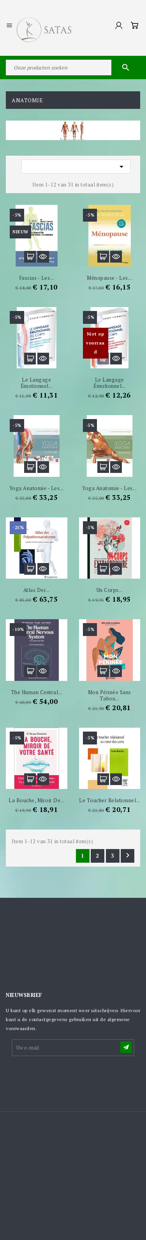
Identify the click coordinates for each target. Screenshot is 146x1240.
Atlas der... (36, 589)
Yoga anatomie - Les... (36, 488)
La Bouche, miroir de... (37, 800)
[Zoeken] (73, 67)
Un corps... (110, 589)
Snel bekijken (43, 257)
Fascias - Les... (36, 277)
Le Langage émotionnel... (109, 382)
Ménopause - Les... (109, 277)
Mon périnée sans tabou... (109, 695)
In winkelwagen (30, 257)
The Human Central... (36, 692)
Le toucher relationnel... (109, 800)
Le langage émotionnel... (37, 382)
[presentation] (71, 1076)
